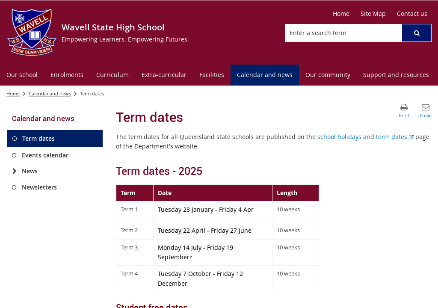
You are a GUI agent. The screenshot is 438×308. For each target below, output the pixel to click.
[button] (416, 32)
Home (13, 93)
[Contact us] (412, 14)
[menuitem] (22, 75)
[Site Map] (373, 14)
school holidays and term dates (365, 137)
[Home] (341, 14)
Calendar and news (50, 93)
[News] (14, 171)
